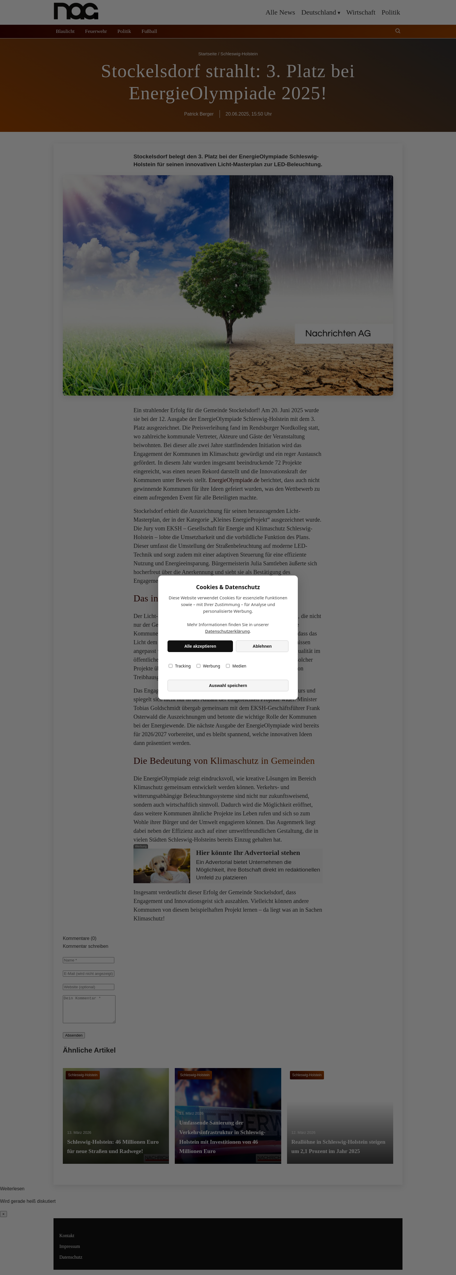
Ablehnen (262, 646)
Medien (236, 666)
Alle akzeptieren (200, 646)
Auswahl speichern (228, 685)
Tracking (180, 666)
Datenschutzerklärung (227, 631)
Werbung (208, 666)
